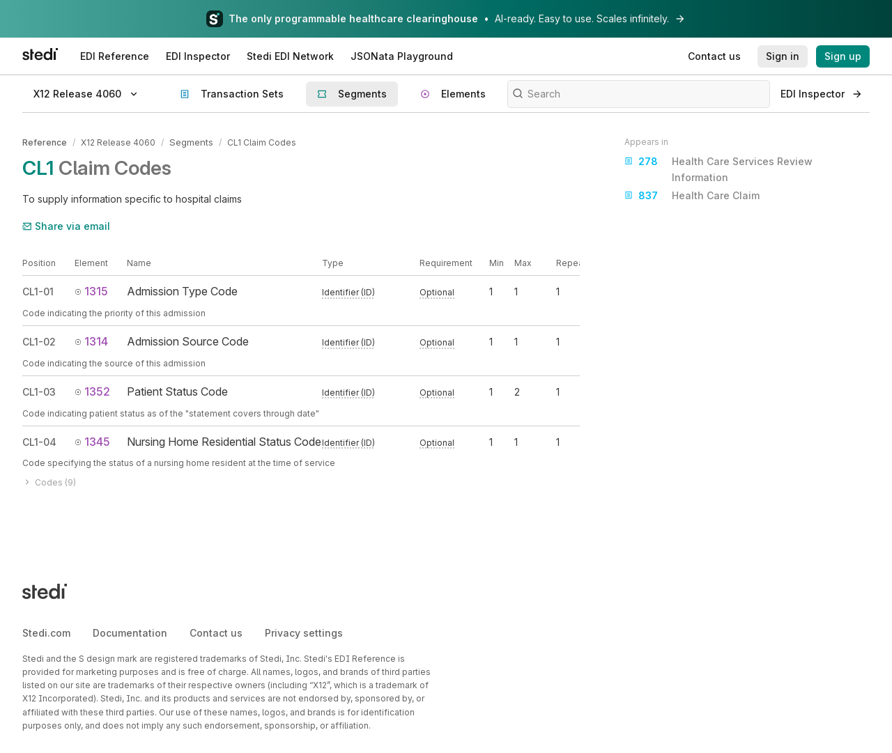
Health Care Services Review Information (718, 168)
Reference (44, 142)
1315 (91, 290)
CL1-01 (38, 291)
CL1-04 (39, 441)
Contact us (216, 631)
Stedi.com (46, 631)
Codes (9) (49, 481)
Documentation (130, 631)
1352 (92, 390)
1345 (92, 440)
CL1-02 (39, 340)
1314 (91, 340)
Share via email (66, 225)
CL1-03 (39, 390)
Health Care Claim (692, 195)
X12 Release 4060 (118, 142)
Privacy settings (304, 631)
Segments (190, 142)
